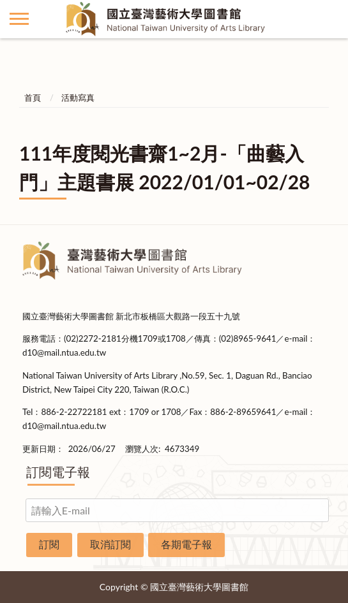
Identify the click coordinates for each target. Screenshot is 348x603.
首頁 (32, 97)
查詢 (329, 19)
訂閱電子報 (58, 471)
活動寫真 (78, 97)
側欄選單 (19, 19)
